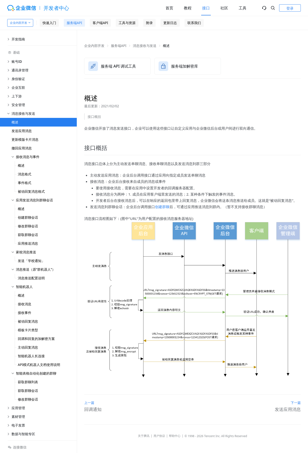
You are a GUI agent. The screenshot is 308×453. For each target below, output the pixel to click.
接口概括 (94, 116)
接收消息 (24, 304)
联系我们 (194, 22)
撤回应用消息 (22, 148)
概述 (15, 122)
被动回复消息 (28, 321)
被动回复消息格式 (31, 191)
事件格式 (24, 182)
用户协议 (159, 436)
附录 (149, 22)
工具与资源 (127, 22)
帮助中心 (174, 436)
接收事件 (24, 312)
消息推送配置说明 (31, 278)
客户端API (100, 22)
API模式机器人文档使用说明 (39, 364)
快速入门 (49, 22)
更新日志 (170, 22)
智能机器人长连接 (31, 356)
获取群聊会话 (28, 234)
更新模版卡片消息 (25, 139)
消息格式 (24, 174)
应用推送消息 (28, 243)
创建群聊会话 (28, 217)
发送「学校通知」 (31, 260)
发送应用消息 (22, 130)
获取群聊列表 (28, 382)
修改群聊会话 (28, 226)
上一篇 (89, 402)
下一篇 (296, 402)
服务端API (74, 22)
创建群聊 (162, 206)
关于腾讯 (143, 436)
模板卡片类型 (28, 330)
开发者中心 (56, 8)
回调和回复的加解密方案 (36, 338)
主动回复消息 (28, 347)
